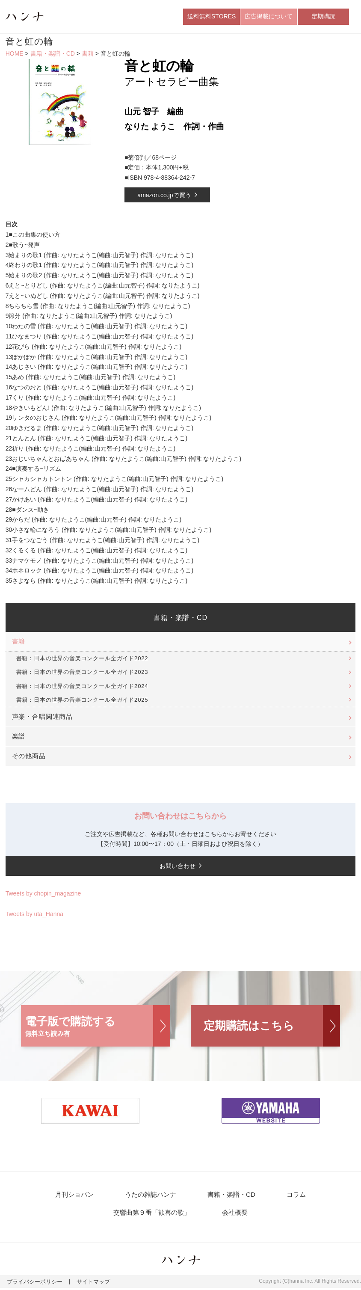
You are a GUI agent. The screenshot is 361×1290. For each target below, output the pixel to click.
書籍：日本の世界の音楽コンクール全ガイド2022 (82, 659)
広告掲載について (269, 16)
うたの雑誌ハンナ (152, 1195)
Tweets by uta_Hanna (34, 914)
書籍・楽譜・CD (52, 54)
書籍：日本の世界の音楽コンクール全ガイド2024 (82, 687)
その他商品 (29, 757)
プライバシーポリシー (32, 1284)
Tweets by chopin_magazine (43, 894)
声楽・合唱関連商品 (42, 717)
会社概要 (234, 1214)
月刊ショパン (78, 1195)
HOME (15, 54)
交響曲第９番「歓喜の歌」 (154, 1214)
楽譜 (19, 737)
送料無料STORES (211, 16)
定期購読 (323, 16)
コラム (292, 1195)
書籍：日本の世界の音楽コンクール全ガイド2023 (82, 673)
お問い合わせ (177, 866)
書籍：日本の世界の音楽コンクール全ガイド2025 (82, 700)
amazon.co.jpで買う (164, 196)
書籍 (88, 54)
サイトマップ (87, 1284)
